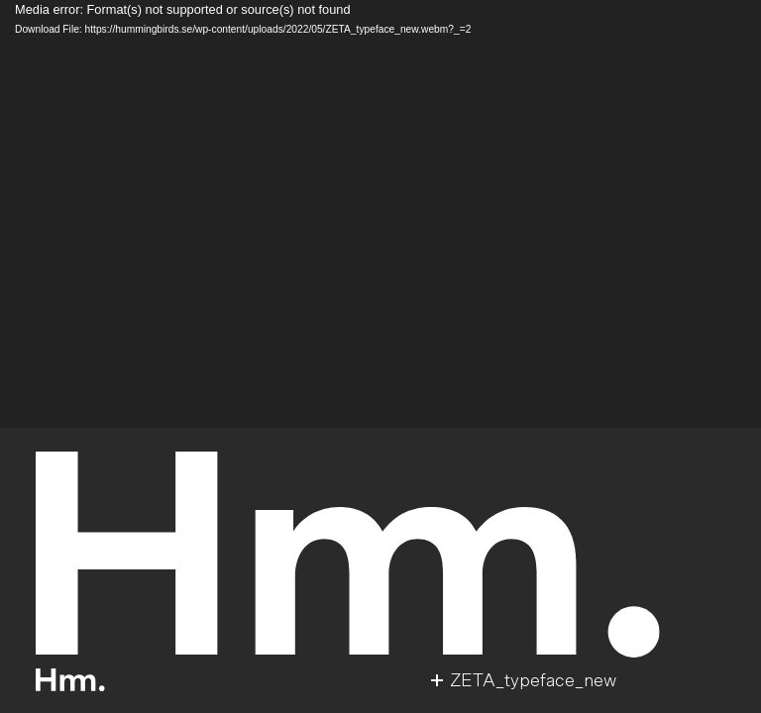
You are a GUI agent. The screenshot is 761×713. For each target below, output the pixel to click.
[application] (380, 214)
